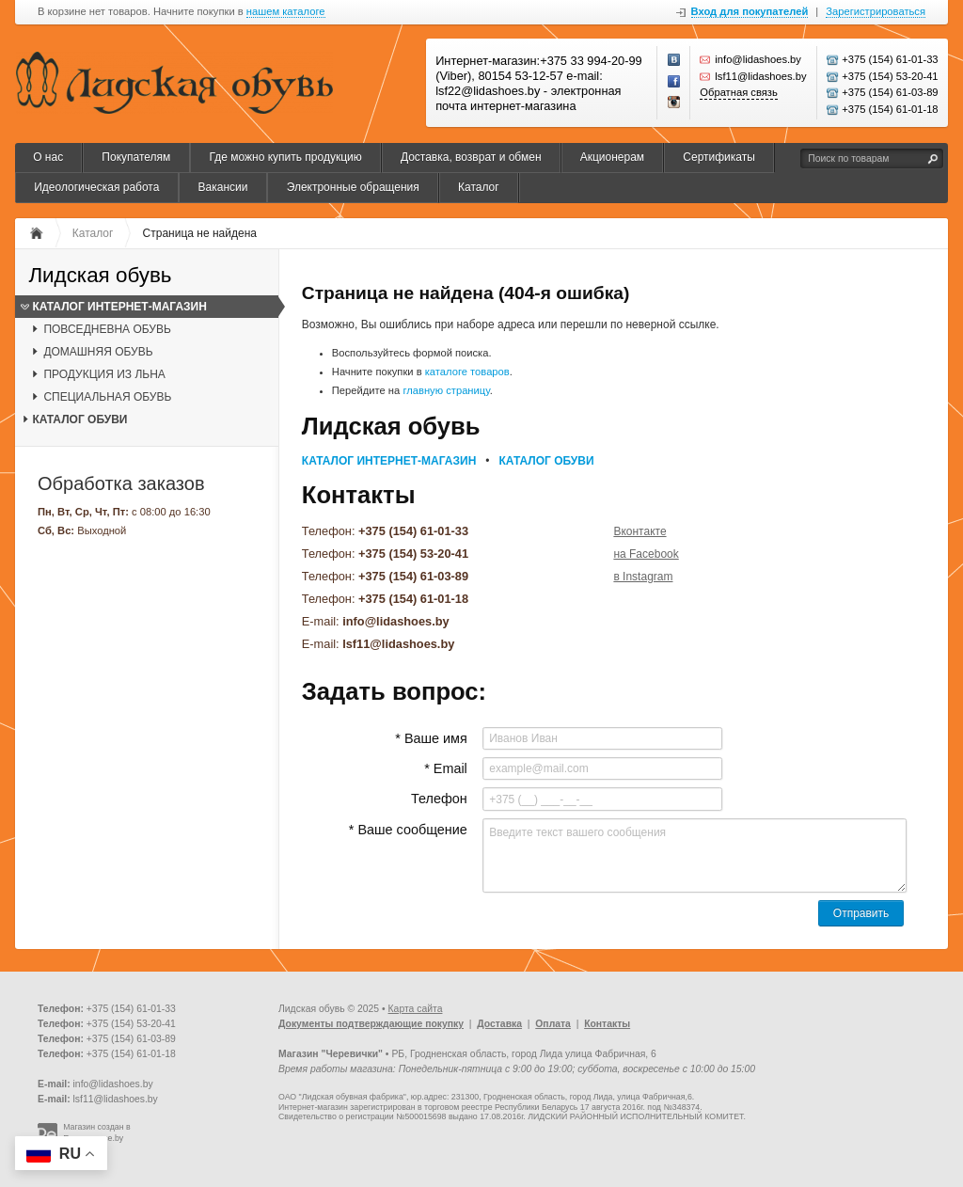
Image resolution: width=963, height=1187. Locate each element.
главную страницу (446, 390)
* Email (445, 768)
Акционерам (612, 157)
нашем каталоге (285, 12)
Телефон (439, 798)
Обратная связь (738, 92)
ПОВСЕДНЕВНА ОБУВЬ (106, 329)
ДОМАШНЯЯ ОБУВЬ (97, 351)
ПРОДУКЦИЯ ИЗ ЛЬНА (104, 374)
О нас (48, 157)
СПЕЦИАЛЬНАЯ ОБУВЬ (107, 397)
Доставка (499, 1024)
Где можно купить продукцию (285, 157)
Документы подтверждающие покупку (371, 1024)
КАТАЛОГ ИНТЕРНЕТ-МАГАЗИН (119, 306)
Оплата (553, 1024)
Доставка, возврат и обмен (471, 157)
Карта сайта (415, 1009)
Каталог (478, 187)
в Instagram (642, 576)
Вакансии (223, 187)
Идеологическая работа (96, 187)
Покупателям (136, 157)
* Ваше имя (430, 738)
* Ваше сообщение (408, 829)
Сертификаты (719, 157)
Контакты (607, 1024)
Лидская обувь (99, 276)
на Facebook (645, 554)
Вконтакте (639, 531)
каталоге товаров (467, 371)
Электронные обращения (353, 187)
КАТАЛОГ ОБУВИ (79, 419)
